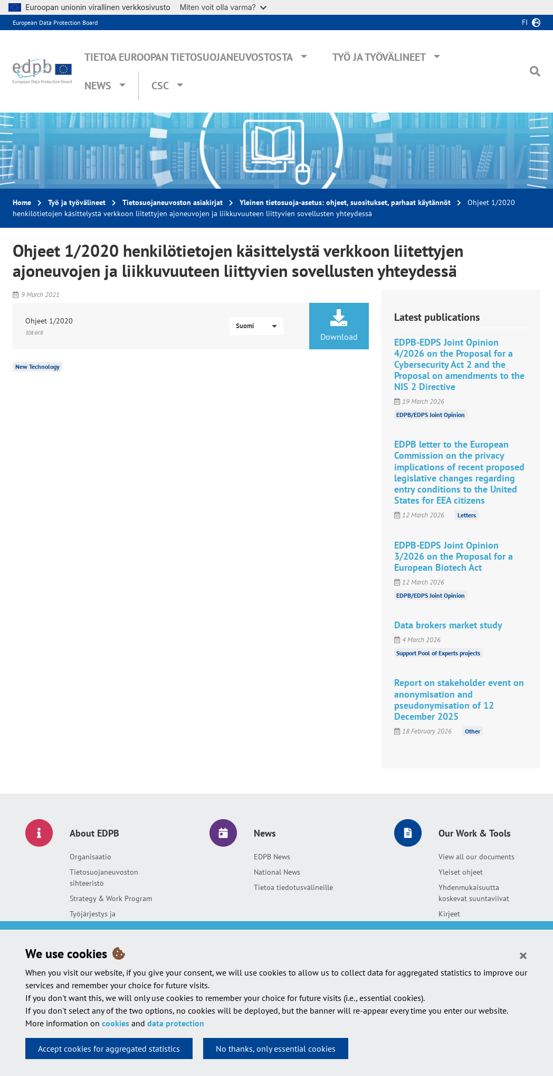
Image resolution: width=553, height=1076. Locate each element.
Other (472, 731)
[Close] (523, 955)
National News (277, 872)
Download (339, 325)
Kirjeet (449, 914)
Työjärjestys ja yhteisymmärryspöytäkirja (111, 919)
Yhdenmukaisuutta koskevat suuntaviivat (473, 893)
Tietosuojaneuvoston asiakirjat (172, 202)
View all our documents (476, 856)
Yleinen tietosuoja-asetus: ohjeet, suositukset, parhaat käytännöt (345, 202)
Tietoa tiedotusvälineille (293, 887)
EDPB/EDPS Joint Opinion (430, 414)
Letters (466, 515)
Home (22, 202)
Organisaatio (90, 856)
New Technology (37, 366)
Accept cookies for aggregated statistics (109, 1048)
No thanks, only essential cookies (276, 1048)
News (97, 85)
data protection (175, 1023)
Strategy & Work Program (111, 898)
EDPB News (272, 856)
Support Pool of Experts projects (438, 652)
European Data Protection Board (55, 22)
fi (525, 22)
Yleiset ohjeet (460, 872)
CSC (160, 85)
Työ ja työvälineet (379, 57)
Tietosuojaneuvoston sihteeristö (104, 877)
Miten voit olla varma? (223, 7)
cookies (115, 1023)
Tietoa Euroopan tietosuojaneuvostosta (188, 57)
